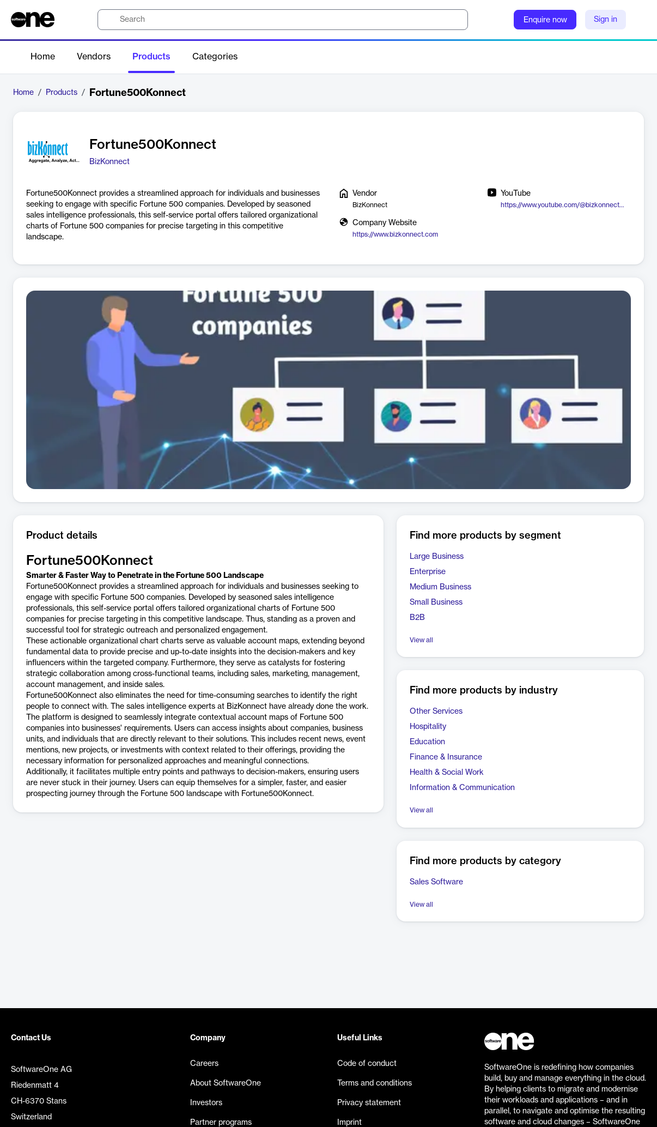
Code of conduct (367, 1064)
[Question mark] (498, 20)
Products (151, 56)
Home (43, 56)
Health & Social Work (447, 772)
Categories (215, 56)
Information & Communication (462, 788)
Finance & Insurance (446, 757)
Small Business (436, 602)
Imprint (349, 1122)
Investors (206, 1103)
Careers (204, 1064)
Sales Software (436, 882)
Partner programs (221, 1122)
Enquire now (545, 20)
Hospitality (428, 727)
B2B (417, 618)
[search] (283, 19)
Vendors (94, 56)
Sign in (605, 19)
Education (427, 742)
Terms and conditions (374, 1083)
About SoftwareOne (225, 1083)
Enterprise (428, 572)
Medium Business (440, 587)
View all (421, 640)
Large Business (437, 557)
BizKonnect (109, 162)
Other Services (436, 711)
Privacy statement (369, 1103)
